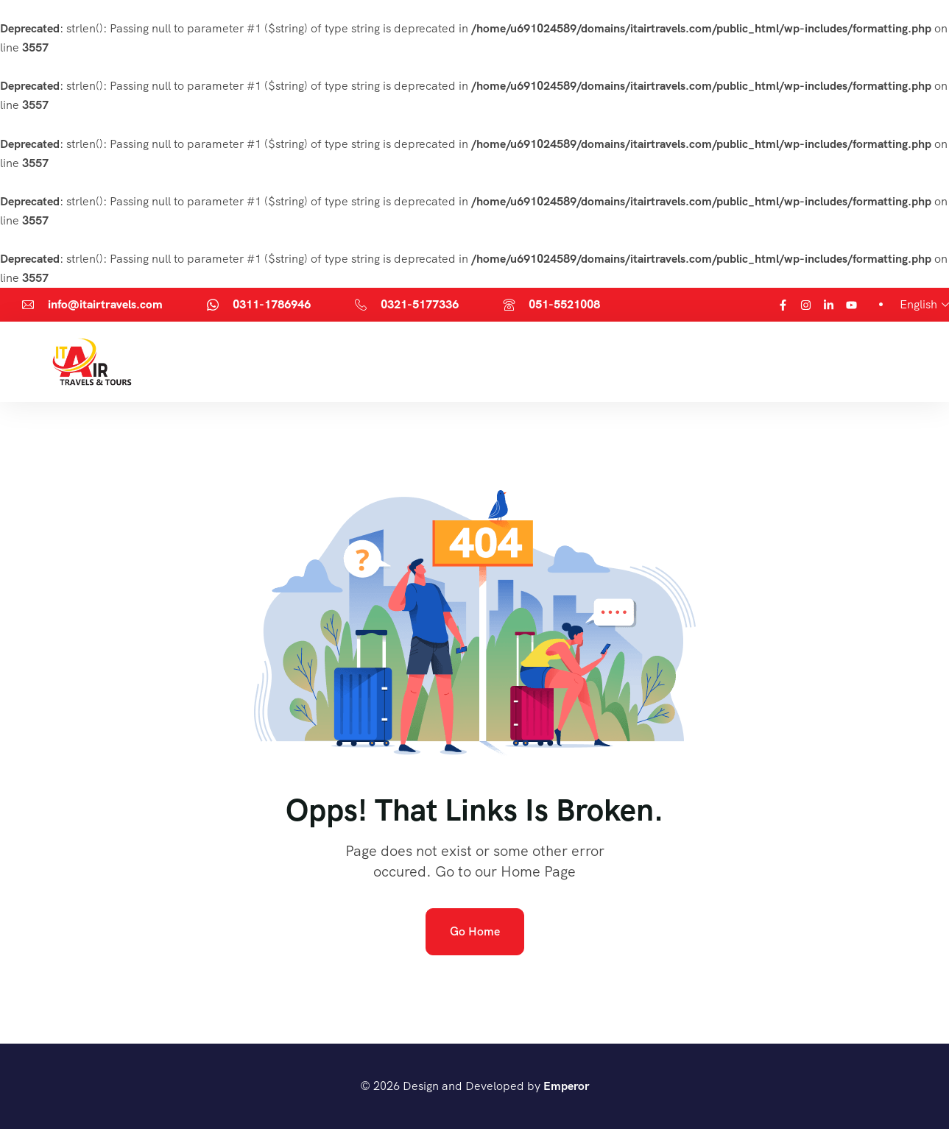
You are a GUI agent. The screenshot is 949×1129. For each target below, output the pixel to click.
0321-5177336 (420, 304)
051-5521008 (564, 304)
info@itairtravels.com (105, 304)
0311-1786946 (272, 304)
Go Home (475, 931)
